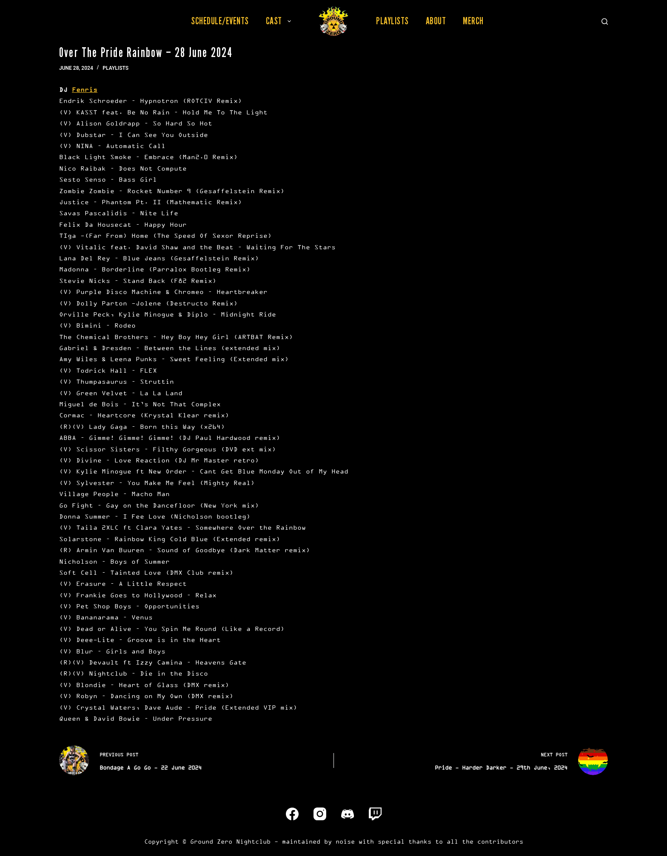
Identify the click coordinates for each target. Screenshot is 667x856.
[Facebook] (292, 813)
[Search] (604, 21)
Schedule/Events (220, 21)
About (436, 21)
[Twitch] (375, 813)
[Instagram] (320, 813)
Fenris (84, 89)
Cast (280, 21)
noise (345, 841)
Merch (473, 21)
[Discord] (347, 813)
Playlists (392, 21)
